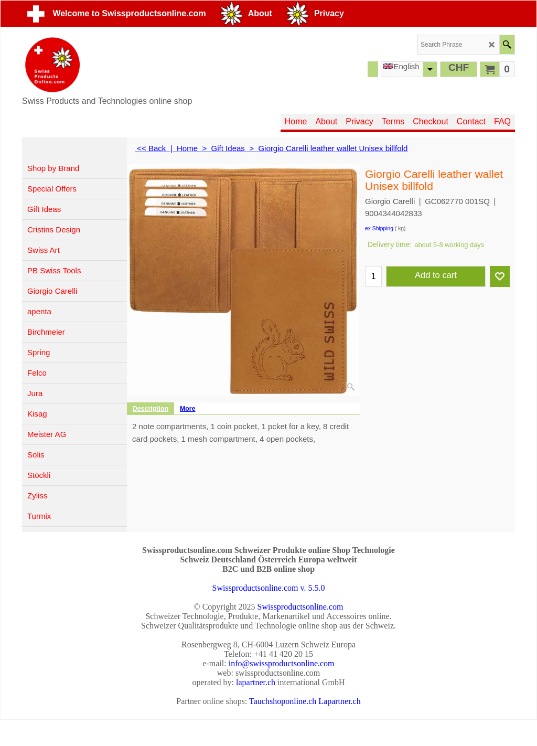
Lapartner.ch (339, 701)
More (188, 408)
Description (150, 408)
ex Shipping (379, 228)
